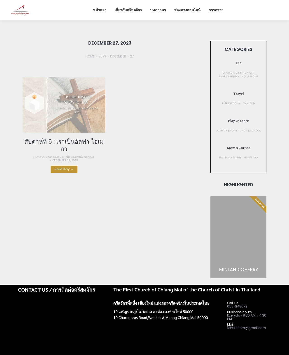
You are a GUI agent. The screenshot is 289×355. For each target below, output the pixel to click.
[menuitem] (99, 10)
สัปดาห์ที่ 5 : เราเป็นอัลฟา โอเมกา (64, 145)
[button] (238, 63)
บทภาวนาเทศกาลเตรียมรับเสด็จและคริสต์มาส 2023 (63, 157)
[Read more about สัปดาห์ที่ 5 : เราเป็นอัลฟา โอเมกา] (64, 169)
